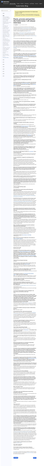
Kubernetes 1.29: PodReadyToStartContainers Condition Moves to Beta (6, 23)
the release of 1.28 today (26, 234)
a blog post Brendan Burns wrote (24, 251)
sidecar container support (17, 238)
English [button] (40, 3)
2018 (3, 69)
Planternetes (26, 329)
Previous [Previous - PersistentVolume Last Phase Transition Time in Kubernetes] (16, 457)
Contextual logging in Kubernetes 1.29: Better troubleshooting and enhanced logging (6, 19)
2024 (3, 13)
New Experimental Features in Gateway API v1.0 (6, 55)
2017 (3, 71)
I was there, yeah (19, 442)
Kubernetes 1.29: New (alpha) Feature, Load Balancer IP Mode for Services (6, 36)
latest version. (38, 15)
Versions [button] (36, 3)
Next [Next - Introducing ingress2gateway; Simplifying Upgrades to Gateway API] (35, 457)
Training (17, 3)
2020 (3, 64)
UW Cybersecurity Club (25, 126)
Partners (21, 3)
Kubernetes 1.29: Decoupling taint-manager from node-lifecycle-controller (6, 27)
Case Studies (32, 3)
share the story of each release (26, 27)
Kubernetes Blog (12, 3)
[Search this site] (7, 10)
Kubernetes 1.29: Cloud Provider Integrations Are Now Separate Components (6, 49)
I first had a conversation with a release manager (27, 255)
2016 (3, 73)
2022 (3, 59)
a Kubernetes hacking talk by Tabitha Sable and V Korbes (22, 201)
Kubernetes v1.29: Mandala (5, 52)
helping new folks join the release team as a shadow (22, 431)
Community (26, 3)
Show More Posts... (6, 57)
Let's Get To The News (30, 452)
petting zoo (15, 47)
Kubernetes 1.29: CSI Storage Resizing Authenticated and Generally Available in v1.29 (6, 44)
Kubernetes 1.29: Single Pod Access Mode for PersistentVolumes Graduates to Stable (6, 32)
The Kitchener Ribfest (25, 83)
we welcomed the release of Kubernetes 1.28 (26, 32)
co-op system (31, 151)
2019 (3, 66)
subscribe (29, 30)
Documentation (6, 3)
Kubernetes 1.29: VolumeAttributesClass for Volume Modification (6, 39)
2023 (3, 15)
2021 (3, 62)
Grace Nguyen (21, 33)
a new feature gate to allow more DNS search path (27, 285)
